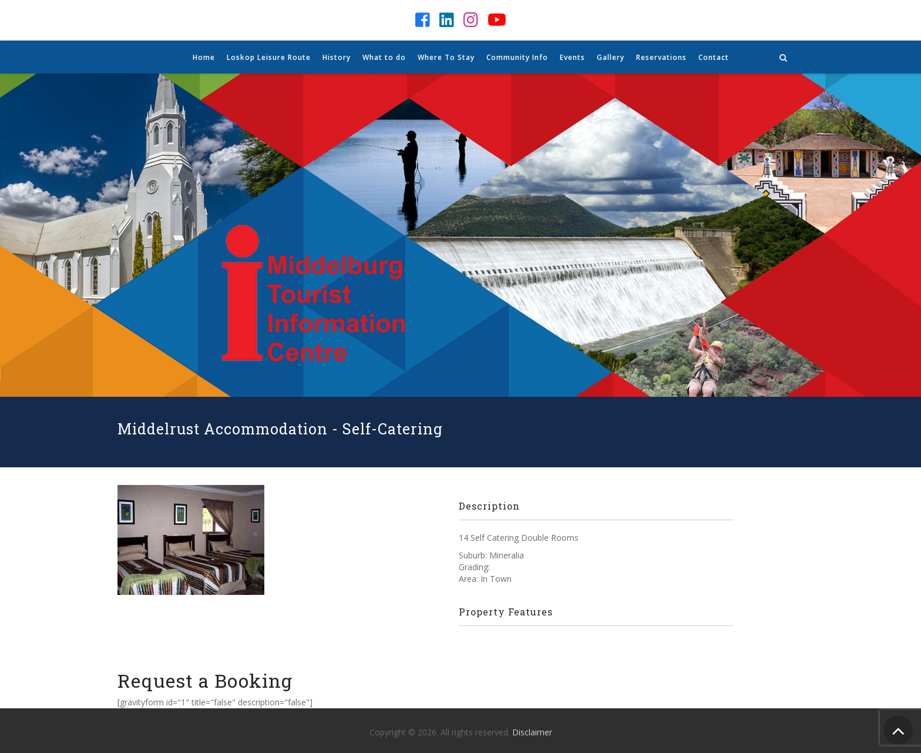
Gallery (610, 57)
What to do (384, 57)
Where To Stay (446, 57)
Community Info (517, 57)
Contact (713, 57)
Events (572, 57)
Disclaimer (532, 732)
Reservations (661, 57)
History (336, 57)
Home (204, 57)
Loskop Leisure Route (269, 57)
